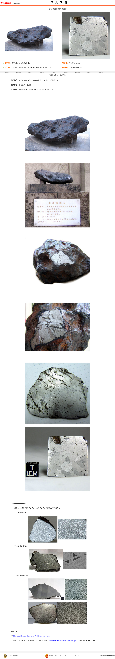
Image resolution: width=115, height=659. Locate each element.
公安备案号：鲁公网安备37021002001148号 (16, 655)
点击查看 (106, 655)
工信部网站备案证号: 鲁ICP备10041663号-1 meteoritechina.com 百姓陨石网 (64, 655)
